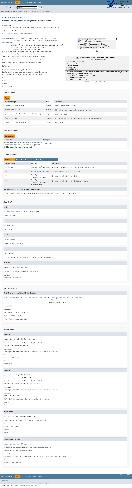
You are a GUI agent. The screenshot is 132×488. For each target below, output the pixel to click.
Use (22, 2)
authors (14, 38)
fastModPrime (36, 167)
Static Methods (21, 160)
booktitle (14, 45)
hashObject (35, 175)
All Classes (4, 6)
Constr (20, 11)
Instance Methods (35, 160)
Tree (26, 2)
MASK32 (48, 110)
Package (11, 2)
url (12, 47)
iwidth (48, 105)
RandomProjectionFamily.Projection (32, 114)
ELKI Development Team (18, 485)
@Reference (6, 38)
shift (48, 122)
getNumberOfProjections (40, 171)
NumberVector (31, 33)
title (13, 40)
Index (40, 2)
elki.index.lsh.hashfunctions (17, 17)
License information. (31, 485)
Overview (4, 2)
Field (15, 11)
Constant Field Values (12, 278)
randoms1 (49, 118)
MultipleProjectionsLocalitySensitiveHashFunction (23, 142)
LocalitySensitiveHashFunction (13, 33)
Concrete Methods (50, 160)
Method (26, 11)
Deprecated (33, 2)
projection (50, 114)
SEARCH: (14, 7)
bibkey (13, 49)
